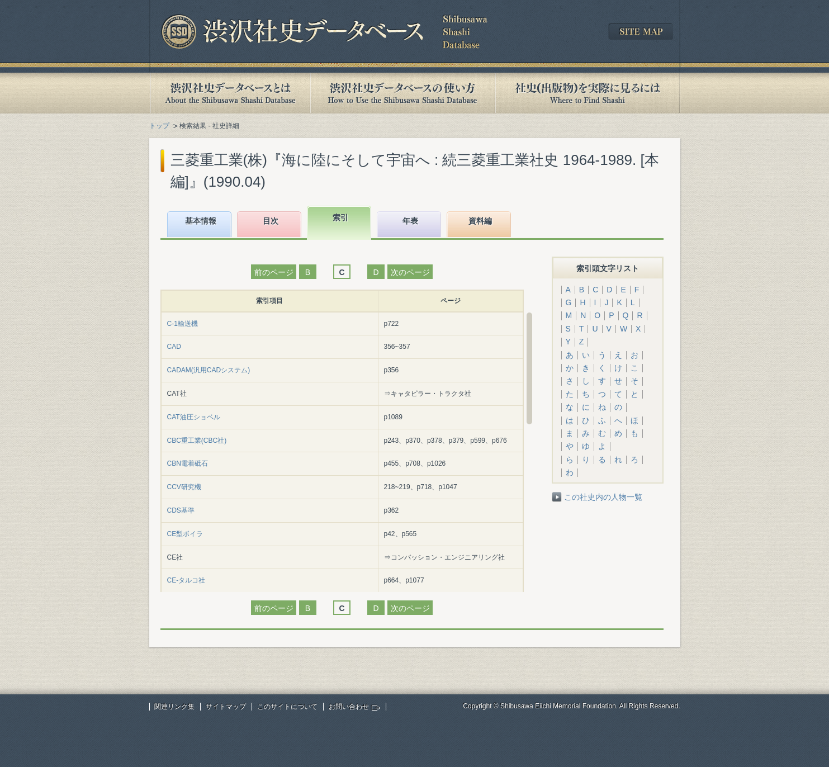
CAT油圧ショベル (193, 417)
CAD (174, 347)
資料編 (480, 220)
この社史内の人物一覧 (603, 497)
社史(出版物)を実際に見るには (587, 93)
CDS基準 (181, 510)
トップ (159, 126)
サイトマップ (226, 707)
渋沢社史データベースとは (229, 93)
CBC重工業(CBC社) (197, 440)
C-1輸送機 (182, 324)
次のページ (410, 272)
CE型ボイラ (185, 534)
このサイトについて (287, 707)
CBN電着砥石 (187, 463)
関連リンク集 (174, 707)
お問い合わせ (349, 707)
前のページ (273, 272)
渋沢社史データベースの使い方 (402, 93)
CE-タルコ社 (186, 580)
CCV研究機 (184, 487)
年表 (410, 220)
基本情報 (200, 220)
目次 (270, 220)
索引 (340, 217)
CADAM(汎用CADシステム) (208, 370)
